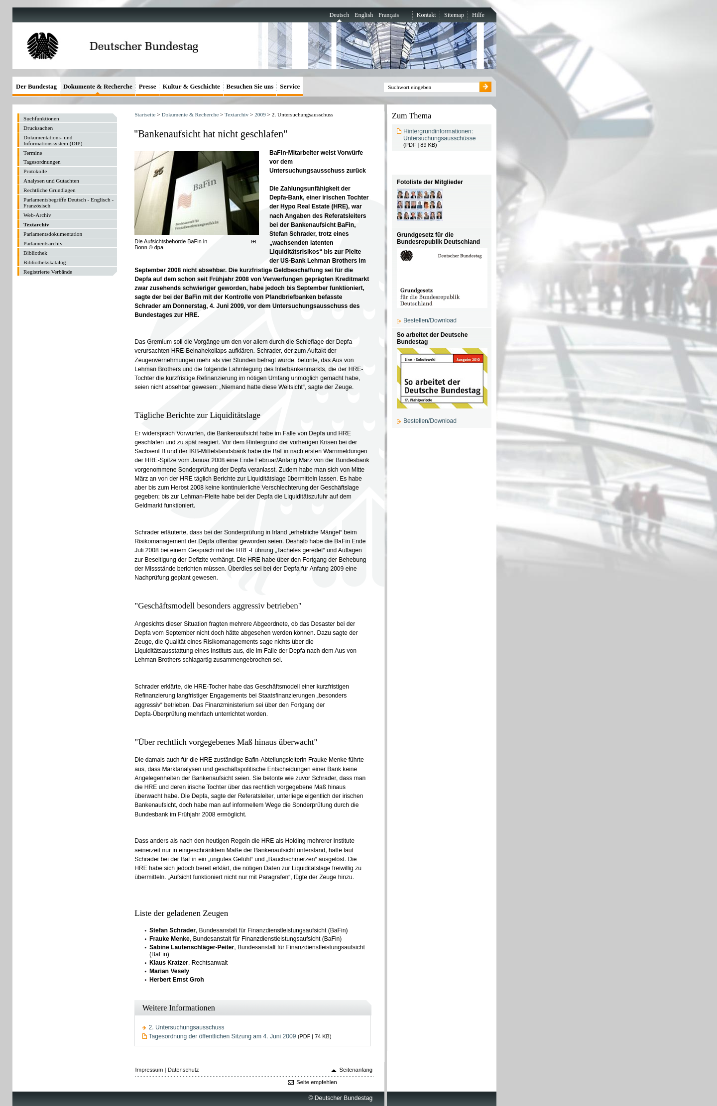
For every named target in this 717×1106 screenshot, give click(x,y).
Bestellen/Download (430, 320)
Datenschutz (183, 1070)
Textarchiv (236, 114)
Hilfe (478, 14)
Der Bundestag (36, 86)
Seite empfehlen (316, 1082)
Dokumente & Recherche (190, 114)
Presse (147, 86)
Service (290, 86)
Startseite (144, 114)
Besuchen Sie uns (250, 86)
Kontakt (426, 14)
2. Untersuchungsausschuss (187, 1027)
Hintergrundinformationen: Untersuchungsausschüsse (439, 135)
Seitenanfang (356, 1070)
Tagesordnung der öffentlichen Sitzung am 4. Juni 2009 (222, 1036)
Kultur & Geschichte (191, 86)
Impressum (149, 1070)
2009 (260, 114)
